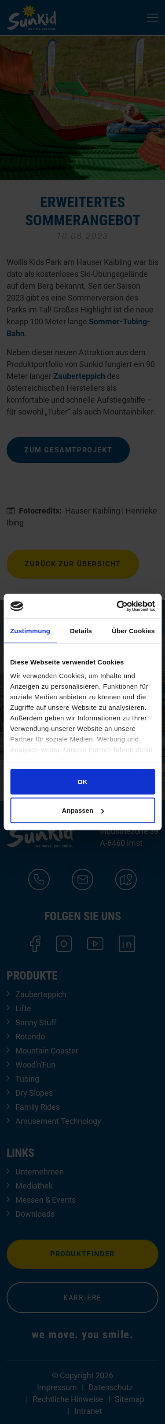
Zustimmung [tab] (30, 630)
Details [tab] (81, 630)
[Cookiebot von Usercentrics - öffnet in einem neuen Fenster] (117, 606)
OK (82, 781)
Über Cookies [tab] (133, 630)
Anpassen (83, 810)
